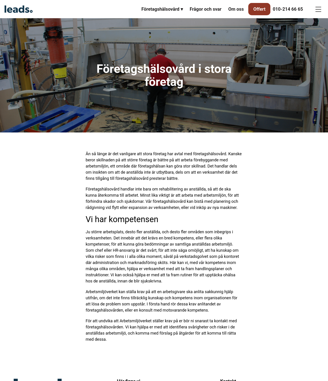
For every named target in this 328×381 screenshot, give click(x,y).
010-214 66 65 (288, 9)
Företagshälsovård (160, 9)
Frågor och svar (206, 9)
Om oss (236, 9)
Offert (259, 9)
